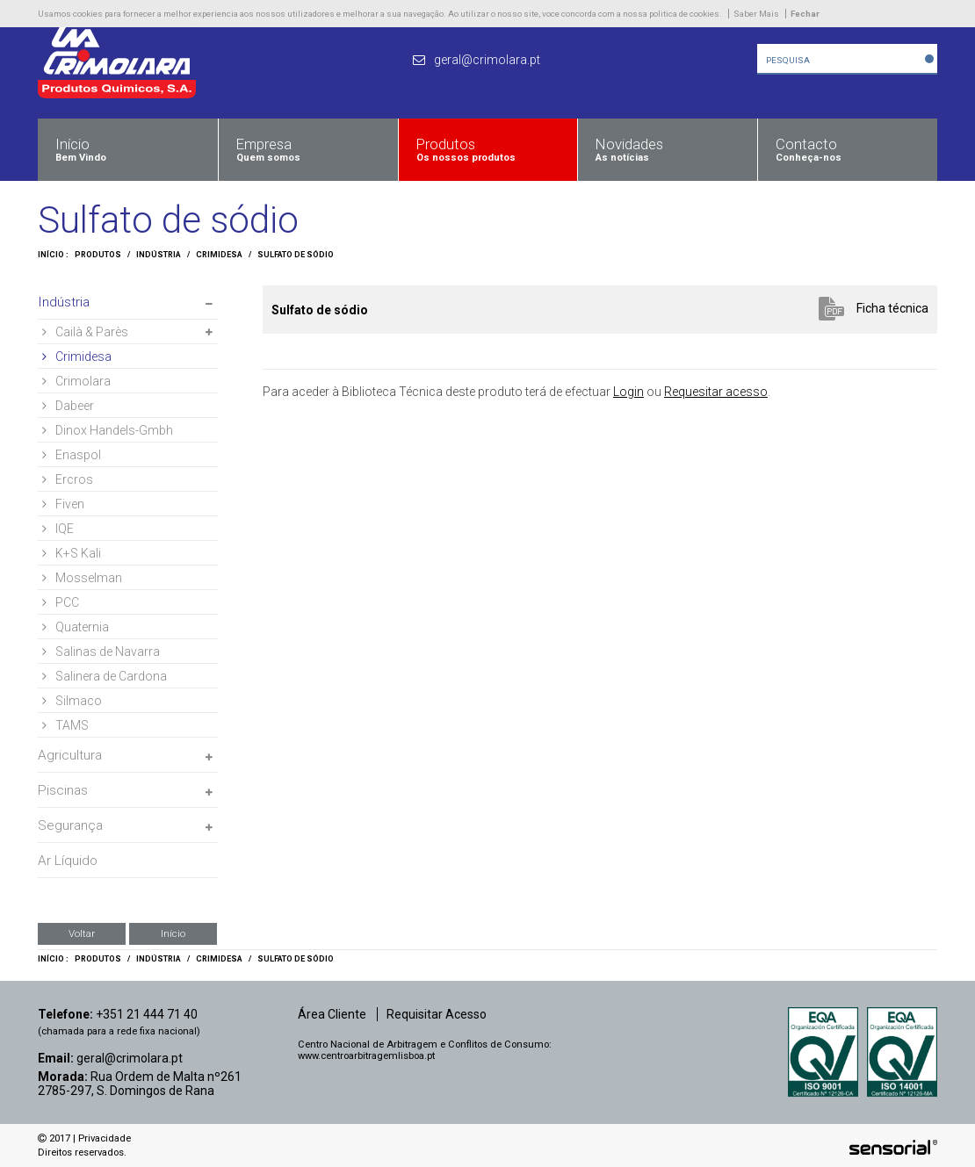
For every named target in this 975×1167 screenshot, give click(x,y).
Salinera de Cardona (104, 676)
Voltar (82, 933)
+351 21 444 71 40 (147, 1014)
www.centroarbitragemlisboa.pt (366, 1056)
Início (173, 933)
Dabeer (68, 406)
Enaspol (71, 455)
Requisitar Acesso (436, 1014)
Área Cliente (332, 1014)
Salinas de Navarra (101, 652)
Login (628, 392)
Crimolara (76, 381)
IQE (58, 529)
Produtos (98, 254)
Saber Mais (756, 13)
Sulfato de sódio (295, 254)
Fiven (63, 504)
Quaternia (75, 627)
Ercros (67, 479)
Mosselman (82, 578)
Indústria (158, 254)
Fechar (805, 13)
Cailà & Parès (85, 332)
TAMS (65, 725)
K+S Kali (71, 553)
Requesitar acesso (716, 392)
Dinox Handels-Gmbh (107, 430)
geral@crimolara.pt (129, 1058)
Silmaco (72, 701)
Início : (53, 254)
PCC (60, 602)
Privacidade (104, 1138)
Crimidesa (219, 254)
